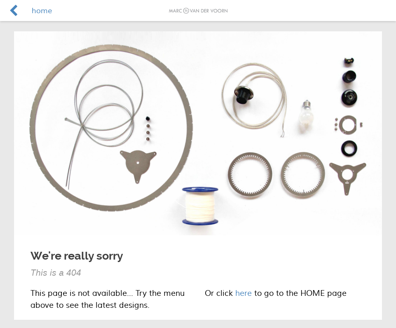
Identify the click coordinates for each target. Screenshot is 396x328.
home (42, 11)
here (243, 293)
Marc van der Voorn (198, 11)
